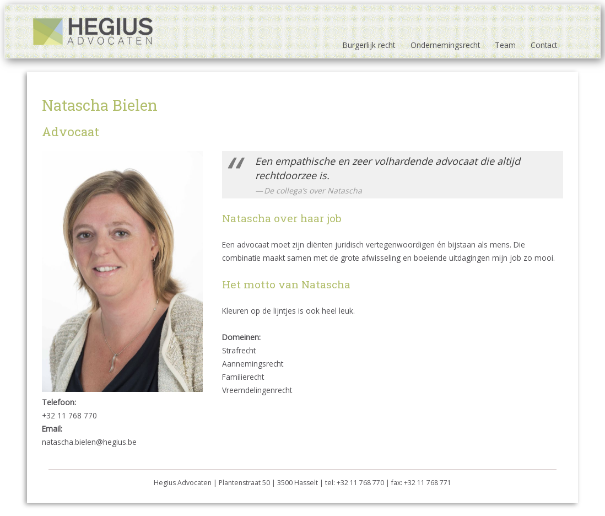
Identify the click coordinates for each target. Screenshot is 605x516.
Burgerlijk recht (369, 45)
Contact (544, 45)
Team (505, 45)
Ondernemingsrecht (445, 45)
